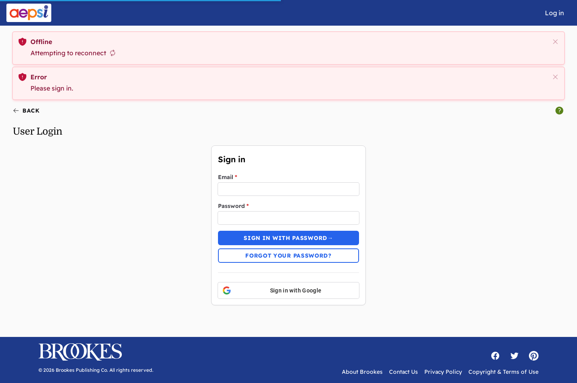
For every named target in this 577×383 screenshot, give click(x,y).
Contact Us (403, 371)
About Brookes (362, 371)
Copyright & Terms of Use (503, 371)
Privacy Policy (443, 371)
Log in (554, 13)
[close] (555, 42)
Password (233, 206)
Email (227, 177)
